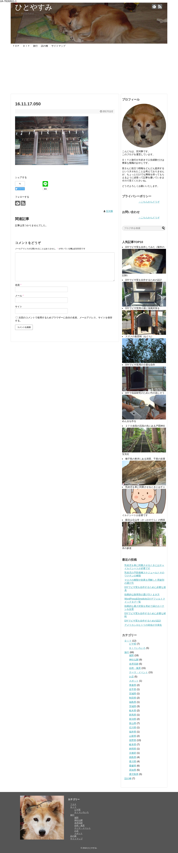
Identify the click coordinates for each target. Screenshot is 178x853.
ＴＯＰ (15, 46)
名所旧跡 (133, 664)
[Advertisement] (89, 71)
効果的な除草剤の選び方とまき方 (142, 594)
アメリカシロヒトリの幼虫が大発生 (143, 625)
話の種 (44, 46)
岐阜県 (132, 744)
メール (19, 296)
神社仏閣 (133, 659)
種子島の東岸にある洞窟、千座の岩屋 (145, 459)
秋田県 (132, 698)
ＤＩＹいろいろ (137, 648)
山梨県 (132, 736)
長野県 (132, 740)
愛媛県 (132, 765)
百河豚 (109, 211)
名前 (18, 285)
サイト (18, 306)
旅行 (35, 46)
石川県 (132, 727)
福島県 (132, 702)
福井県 (132, 732)
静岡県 (132, 749)
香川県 (132, 761)
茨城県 (132, 706)
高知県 (132, 770)
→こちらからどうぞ (149, 202)
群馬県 (132, 715)
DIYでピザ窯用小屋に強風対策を (142, 308)
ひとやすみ (33, 7)
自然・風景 (135, 668)
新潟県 (132, 719)
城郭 (131, 655)
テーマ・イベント (138, 672)
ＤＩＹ (26, 46)
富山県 (132, 723)
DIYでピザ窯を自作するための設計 (143, 280)
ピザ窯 (132, 644)
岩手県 (132, 689)
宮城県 (132, 693)
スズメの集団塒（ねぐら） (139, 336)
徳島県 (132, 757)
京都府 (132, 753)
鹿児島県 (133, 774)
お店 (131, 676)
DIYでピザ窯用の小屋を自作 (140, 364)
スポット (133, 681)
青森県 (132, 685)
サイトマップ (58, 46)
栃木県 (132, 710)
